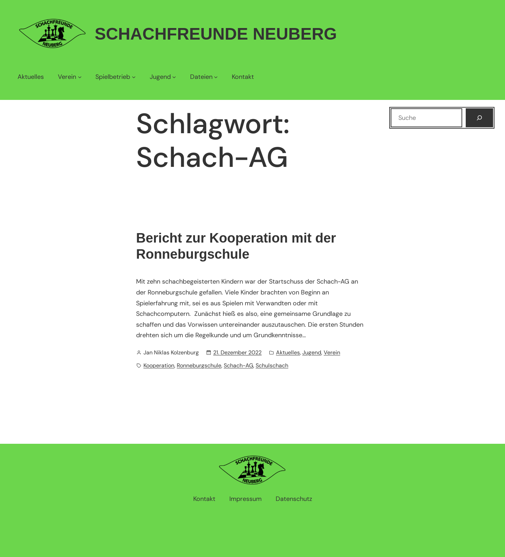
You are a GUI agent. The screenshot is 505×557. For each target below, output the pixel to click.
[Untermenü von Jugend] (163, 77)
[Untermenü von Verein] (69, 77)
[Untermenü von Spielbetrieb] (115, 77)
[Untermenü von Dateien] (204, 77)
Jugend (311, 352)
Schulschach (272, 365)
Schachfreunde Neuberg (216, 34)
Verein (332, 352)
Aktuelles (288, 352)
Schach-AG (238, 365)
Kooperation (158, 365)
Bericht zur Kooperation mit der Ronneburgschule (236, 246)
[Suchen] (479, 117)
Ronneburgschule (199, 365)
